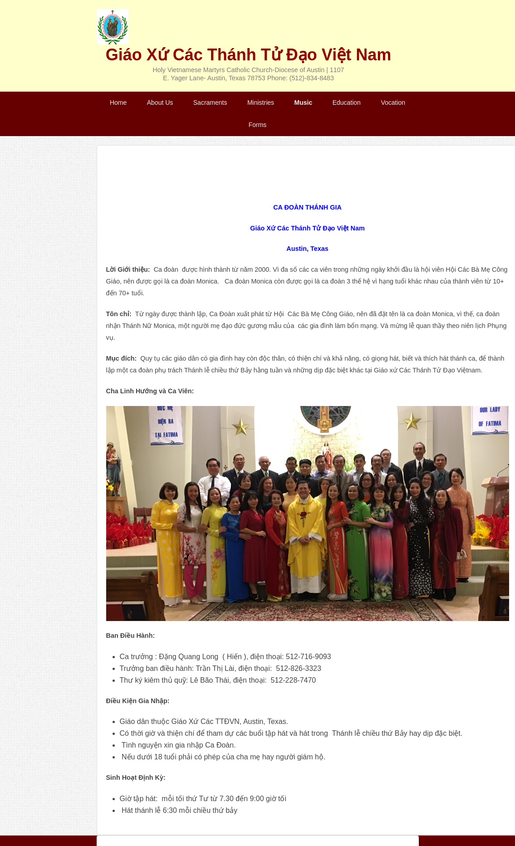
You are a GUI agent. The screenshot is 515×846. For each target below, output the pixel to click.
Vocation (393, 102)
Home (118, 102)
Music (303, 102)
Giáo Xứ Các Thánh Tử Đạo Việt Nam (248, 54)
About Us (160, 102)
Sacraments (210, 102)
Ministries (260, 102)
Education (347, 102)
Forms (258, 124)
